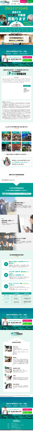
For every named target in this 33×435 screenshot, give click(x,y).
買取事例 (8, 3)
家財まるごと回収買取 (13, 3)
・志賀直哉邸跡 (25, 89)
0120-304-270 (15, 353)
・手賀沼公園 (24, 88)
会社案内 (19, 3)
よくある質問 (24, 3)
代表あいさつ (29, 3)
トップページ (2, 3)
